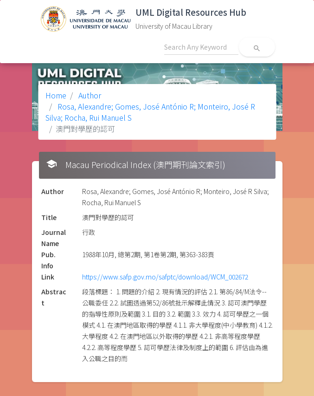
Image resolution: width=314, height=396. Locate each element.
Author (89, 95)
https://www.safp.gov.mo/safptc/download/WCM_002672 (165, 276)
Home (55, 95)
